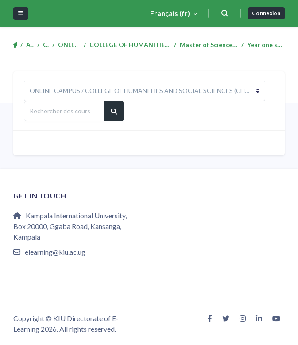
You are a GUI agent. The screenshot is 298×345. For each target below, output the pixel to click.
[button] (225, 13)
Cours (46, 44)
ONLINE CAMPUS (69, 44)
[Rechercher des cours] (64, 111)
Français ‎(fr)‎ (170, 13)
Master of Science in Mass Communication (209, 44)
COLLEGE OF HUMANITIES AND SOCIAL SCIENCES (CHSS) (129, 44)
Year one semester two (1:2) (266, 44)
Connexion (266, 13)
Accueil (30, 44)
